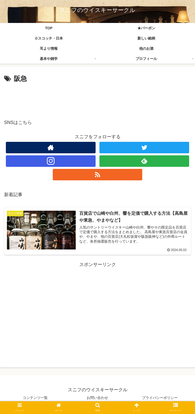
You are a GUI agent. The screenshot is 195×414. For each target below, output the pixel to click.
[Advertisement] (97, 98)
